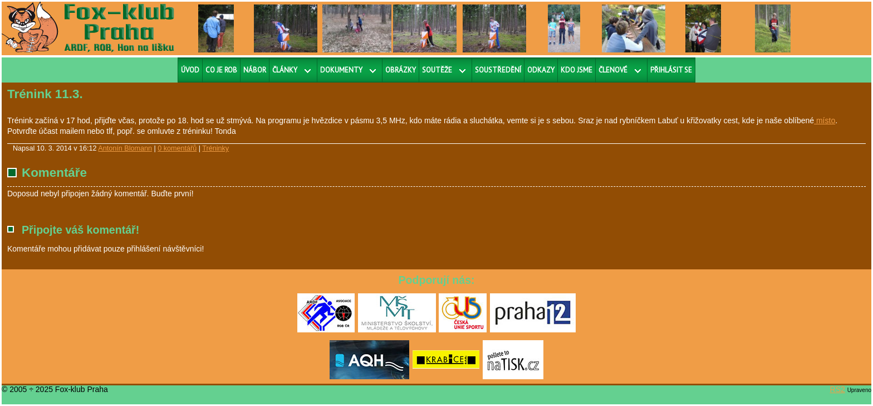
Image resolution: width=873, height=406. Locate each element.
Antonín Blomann (125, 148)
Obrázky (400, 70)
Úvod (190, 70)
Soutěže (437, 70)
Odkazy (541, 70)
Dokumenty (341, 70)
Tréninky (215, 148)
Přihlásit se (671, 70)
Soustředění (498, 70)
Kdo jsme (576, 70)
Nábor (254, 70)
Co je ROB (221, 70)
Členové (613, 70)
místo (824, 120)
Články (284, 70)
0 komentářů (177, 148)
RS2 (837, 389)
